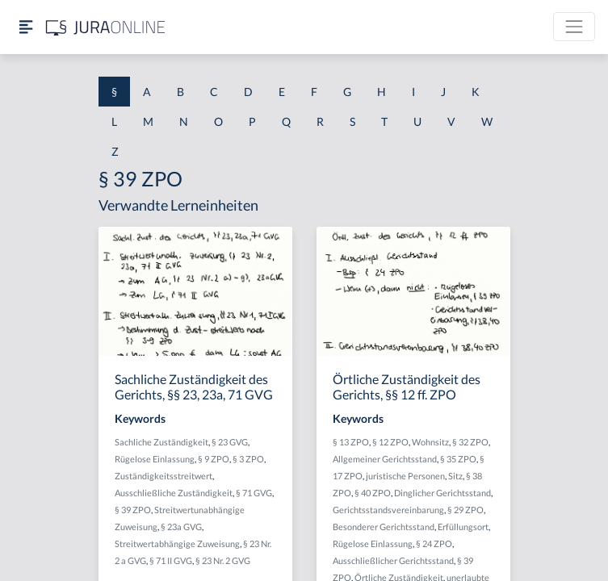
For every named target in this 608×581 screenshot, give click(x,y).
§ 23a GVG (181, 526)
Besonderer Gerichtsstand (383, 526)
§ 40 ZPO (372, 492)
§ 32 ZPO (470, 442)
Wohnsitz (430, 442)
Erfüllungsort (463, 526)
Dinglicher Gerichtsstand (442, 492)
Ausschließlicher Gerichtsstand (393, 560)
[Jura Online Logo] (105, 27)
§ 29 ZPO (465, 509)
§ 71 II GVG (170, 560)
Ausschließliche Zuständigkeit (174, 492)
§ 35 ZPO (458, 459)
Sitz (455, 475)
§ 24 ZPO (434, 543)
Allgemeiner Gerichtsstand (385, 459)
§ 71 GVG (254, 492)
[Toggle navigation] (574, 26)
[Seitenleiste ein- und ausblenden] (26, 27)
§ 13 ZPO (351, 442)
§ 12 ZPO (390, 442)
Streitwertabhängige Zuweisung (177, 543)
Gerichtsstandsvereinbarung (388, 509)
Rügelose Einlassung (155, 459)
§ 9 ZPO (213, 459)
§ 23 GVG (230, 442)
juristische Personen (405, 475)
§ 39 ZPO (133, 509)
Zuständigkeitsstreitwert (163, 475)
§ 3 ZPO (248, 459)
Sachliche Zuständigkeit (161, 442)
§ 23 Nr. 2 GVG (222, 560)
